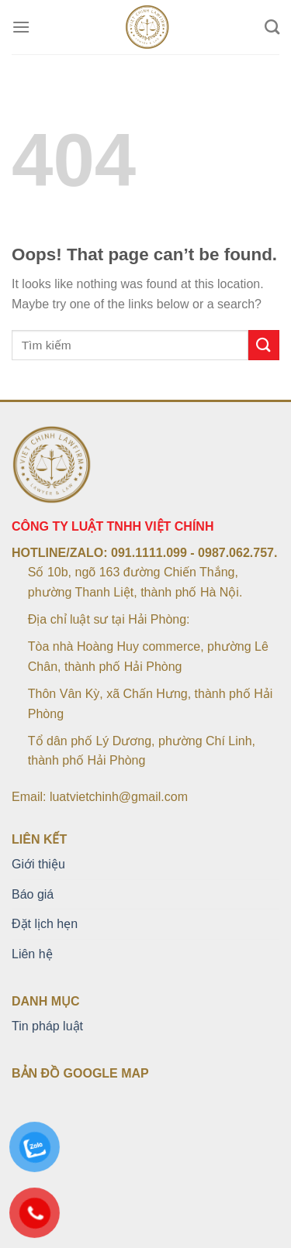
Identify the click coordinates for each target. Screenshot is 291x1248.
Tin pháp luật (47, 1026)
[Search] (272, 26)
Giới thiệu (38, 864)
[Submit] (263, 345)
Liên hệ (32, 954)
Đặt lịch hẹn (45, 923)
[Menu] (21, 27)
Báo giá (33, 894)
